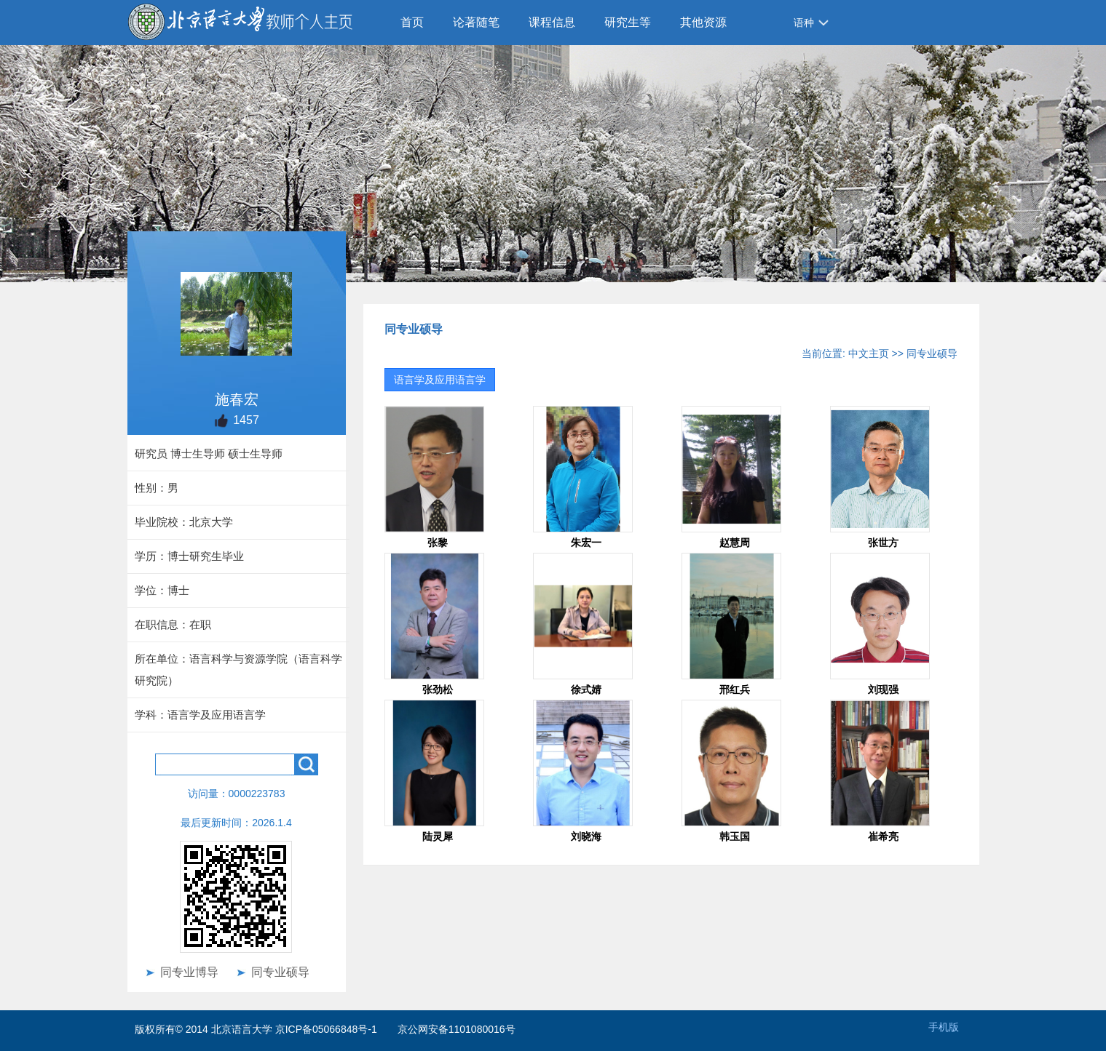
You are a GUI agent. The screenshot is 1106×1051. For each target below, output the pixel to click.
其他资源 (703, 22)
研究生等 (627, 22)
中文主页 (868, 353)
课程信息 (552, 22)
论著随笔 (476, 22)
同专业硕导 (280, 972)
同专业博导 (189, 972)
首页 (412, 22)
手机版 (943, 1027)
